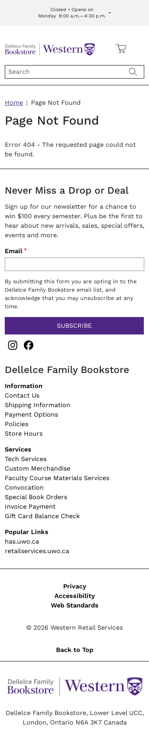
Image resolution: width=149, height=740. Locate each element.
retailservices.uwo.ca (37, 551)
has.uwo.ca (22, 541)
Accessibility (74, 596)
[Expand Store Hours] (74, 13)
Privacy (74, 586)
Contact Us (22, 395)
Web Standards (75, 605)
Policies (16, 424)
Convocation (24, 487)
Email (13, 251)
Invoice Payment (30, 506)
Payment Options (31, 414)
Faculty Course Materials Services (57, 478)
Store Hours (24, 433)
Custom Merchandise (37, 468)
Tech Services (25, 459)
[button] (138, 48)
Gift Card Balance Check (42, 516)
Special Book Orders (36, 497)
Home (14, 102)
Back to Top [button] (74, 650)
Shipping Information (37, 405)
